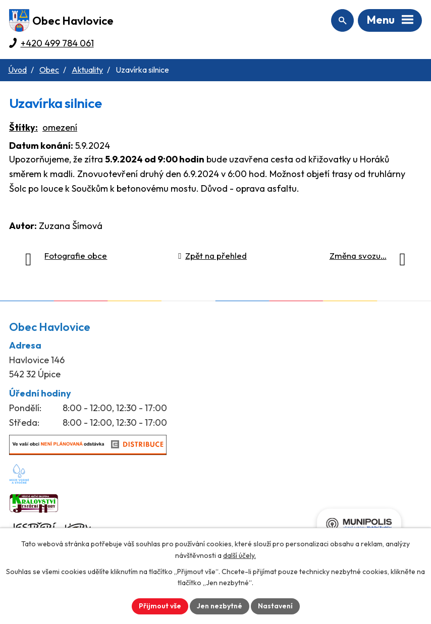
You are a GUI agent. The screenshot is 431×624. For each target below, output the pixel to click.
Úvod (17, 70)
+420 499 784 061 (57, 43)
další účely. (239, 555)
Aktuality (87, 70)
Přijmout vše (160, 605)
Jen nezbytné (219, 605)
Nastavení (275, 605)
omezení (59, 127)
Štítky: (23, 127)
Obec (49, 70)
